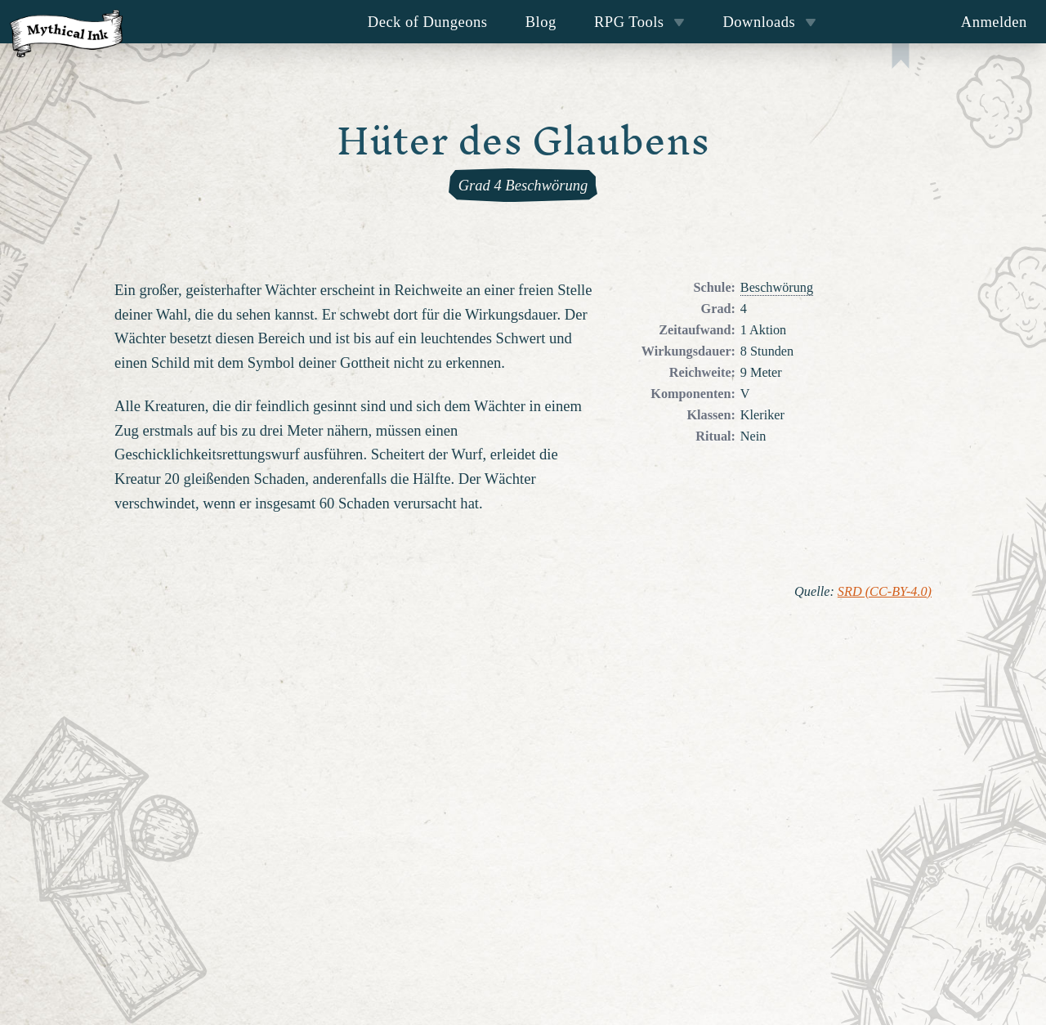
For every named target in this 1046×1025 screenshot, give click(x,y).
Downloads (769, 21)
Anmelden (994, 21)
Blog (541, 21)
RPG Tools (639, 21)
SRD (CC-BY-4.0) (885, 591)
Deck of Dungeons (428, 21)
